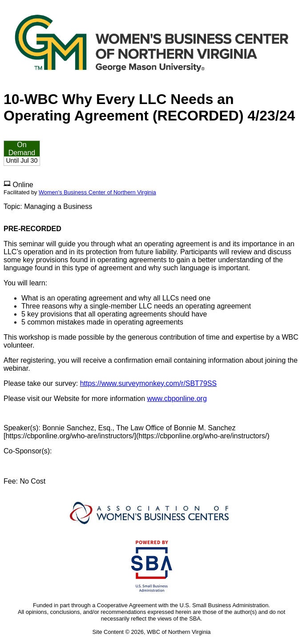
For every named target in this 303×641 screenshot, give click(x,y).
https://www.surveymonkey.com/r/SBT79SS (148, 383)
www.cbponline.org (177, 398)
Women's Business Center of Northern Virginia (97, 192)
